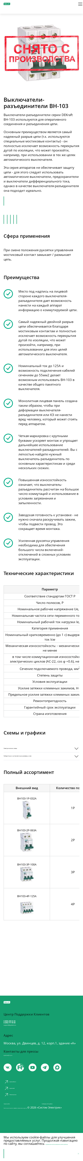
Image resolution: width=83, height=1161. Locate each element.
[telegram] (56, 1081)
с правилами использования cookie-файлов (34, 1141)
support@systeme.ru (21, 1033)
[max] (72, 1081)
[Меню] (76, 6)
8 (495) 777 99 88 (23, 1026)
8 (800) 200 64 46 (23, 1020)
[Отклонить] (76, 1153)
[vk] (9, 1081)
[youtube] (25, 1081)
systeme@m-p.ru (16, 1066)
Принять (14, 1154)
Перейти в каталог (22, 201)
